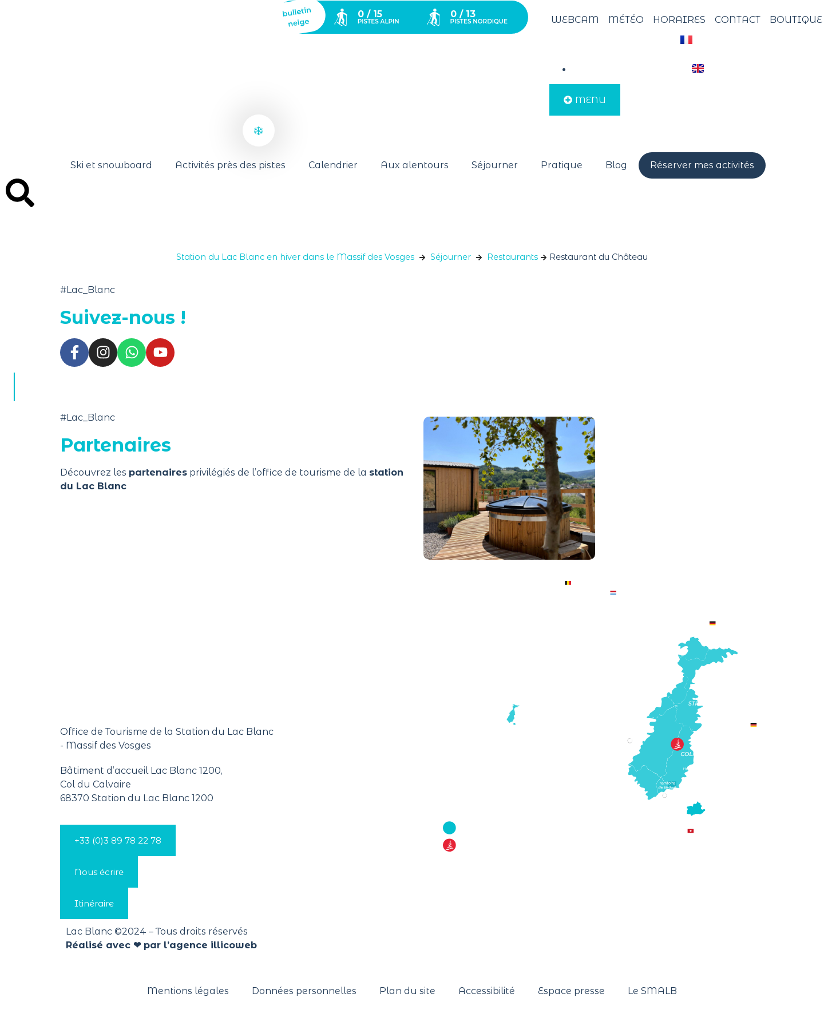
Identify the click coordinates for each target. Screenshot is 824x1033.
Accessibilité (486, 990)
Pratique (562, 165)
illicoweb (234, 945)
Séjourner (495, 165)
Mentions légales (188, 990)
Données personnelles (304, 990)
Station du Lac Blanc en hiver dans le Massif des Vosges (295, 257)
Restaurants (512, 257)
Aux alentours (415, 165)
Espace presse (571, 990)
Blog (616, 165)
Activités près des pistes (230, 165)
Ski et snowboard (111, 165)
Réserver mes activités (702, 165)
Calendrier (333, 165)
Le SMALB (652, 990)
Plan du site (407, 990)
